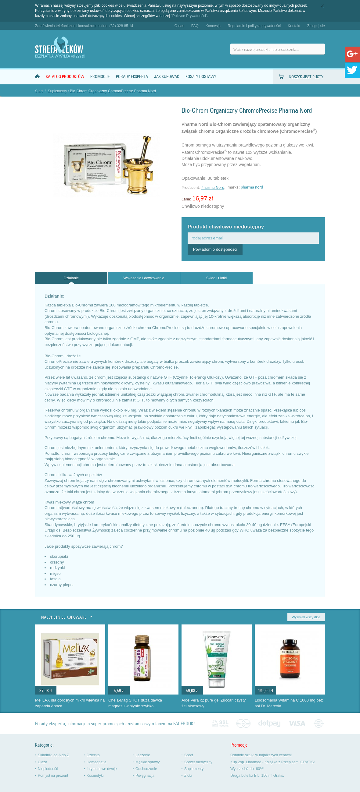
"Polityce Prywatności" (189, 16)
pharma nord (252, 187)
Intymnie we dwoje (102, 769)
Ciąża (42, 762)
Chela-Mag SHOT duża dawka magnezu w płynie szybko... (135, 703)
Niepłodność (48, 769)
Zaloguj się (316, 26)
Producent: (191, 188)
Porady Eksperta (132, 76)
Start (39, 91)
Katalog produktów (65, 76)
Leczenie (142, 755)
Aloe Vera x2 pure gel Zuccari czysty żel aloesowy (214, 703)
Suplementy (57, 91)
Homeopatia (96, 762)
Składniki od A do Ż (53, 755)
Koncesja (213, 26)
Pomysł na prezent (53, 775)
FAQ (195, 26)
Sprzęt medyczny (198, 762)
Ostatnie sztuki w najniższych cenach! (261, 755)
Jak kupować (166, 76)
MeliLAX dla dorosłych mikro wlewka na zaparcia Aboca (70, 703)
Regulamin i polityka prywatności (254, 26)
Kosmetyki (95, 775)
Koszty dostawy (200, 76)
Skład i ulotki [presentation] (216, 278)
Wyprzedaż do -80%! (247, 769)
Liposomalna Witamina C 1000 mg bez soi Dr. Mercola (289, 703)
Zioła (188, 775)
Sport (188, 755)
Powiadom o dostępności (215, 249)
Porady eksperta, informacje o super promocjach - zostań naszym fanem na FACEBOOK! (115, 724)
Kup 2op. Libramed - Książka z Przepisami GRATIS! (272, 762)
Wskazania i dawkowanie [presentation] (143, 278)
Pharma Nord (212, 188)
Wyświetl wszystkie (306, 617)
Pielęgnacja (144, 775)
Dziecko (93, 755)
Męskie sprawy (147, 762)
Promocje (100, 76)
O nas (179, 26)
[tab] (71, 278)
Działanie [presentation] (71, 278)
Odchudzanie (146, 769)
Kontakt (294, 26)
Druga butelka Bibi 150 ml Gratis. (257, 775)
